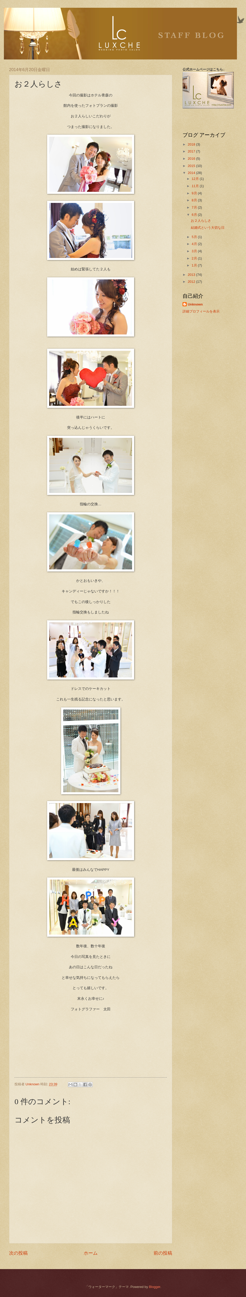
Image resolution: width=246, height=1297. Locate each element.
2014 (192, 173)
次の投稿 (18, 1253)
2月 (195, 258)
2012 (192, 282)
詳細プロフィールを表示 (201, 311)
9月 (195, 193)
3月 (195, 251)
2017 (192, 151)
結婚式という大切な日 (208, 228)
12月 (196, 179)
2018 (192, 144)
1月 (195, 265)
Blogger (154, 1287)
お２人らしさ (201, 221)
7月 (195, 207)
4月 (195, 244)
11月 (196, 186)
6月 (195, 215)
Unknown (195, 304)
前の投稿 (163, 1253)
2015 (192, 166)
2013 (192, 275)
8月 (195, 200)
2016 (192, 159)
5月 (195, 237)
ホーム (91, 1253)
